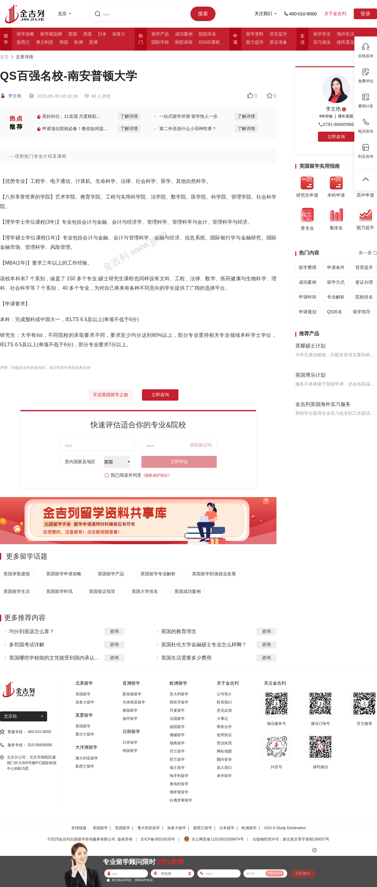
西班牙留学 (179, 702)
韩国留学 (130, 750)
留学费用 (307, 267)
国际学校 (160, 42)
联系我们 (224, 702)
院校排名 (207, 33)
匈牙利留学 (179, 776)
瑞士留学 (177, 767)
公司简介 (224, 694)
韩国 (63, 42)
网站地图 (224, 751)
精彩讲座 (184, 42)
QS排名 (334, 311)
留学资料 (255, 33)
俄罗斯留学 (179, 792)
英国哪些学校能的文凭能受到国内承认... (54, 657)
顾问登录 (224, 759)
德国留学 (177, 727)
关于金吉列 (335, 13)
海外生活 (345, 33)
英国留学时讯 (59, 591)
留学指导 (361, 311)
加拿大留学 (84, 702)
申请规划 (307, 311)
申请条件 (336, 267)
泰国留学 (130, 710)
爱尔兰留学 (84, 734)
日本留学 (130, 742)
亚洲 (93, 42)
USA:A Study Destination (285, 828)
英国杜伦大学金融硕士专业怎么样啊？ (204, 644)
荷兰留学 (177, 759)
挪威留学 (177, 735)
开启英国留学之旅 (110, 394)
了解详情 (129, 116)
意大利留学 (179, 694)
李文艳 (10, 95)
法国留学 (177, 718)
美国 (87, 33)
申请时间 (307, 296)
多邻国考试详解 (26, 644)
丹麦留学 (177, 710)
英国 (72, 33)
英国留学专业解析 (158, 573)
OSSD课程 (209, 42)
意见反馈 (224, 710)
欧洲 (78, 42)
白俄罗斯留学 (181, 800)
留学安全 (322, 33)
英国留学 (82, 726)
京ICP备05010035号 (157, 839)
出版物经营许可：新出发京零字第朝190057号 (291, 839)
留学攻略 (25, 33)
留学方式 (336, 282)
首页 (4, 56)
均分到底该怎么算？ (31, 631)
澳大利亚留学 (86, 758)
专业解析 (336, 296)
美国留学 (82, 694)
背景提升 (364, 267)
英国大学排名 (145, 591)
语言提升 (278, 33)
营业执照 (224, 743)
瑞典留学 (177, 743)
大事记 (222, 718)
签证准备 (278, 42)
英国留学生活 (16, 591)
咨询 (114, 631)
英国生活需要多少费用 (186, 657)
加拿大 (118, 33)
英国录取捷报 (16, 573)
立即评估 (179, 461)
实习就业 (322, 42)
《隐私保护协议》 (156, 475)
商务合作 (224, 727)
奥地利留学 (179, 784)
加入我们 (224, 767)
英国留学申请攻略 (63, 573)
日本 (102, 33)
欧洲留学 (249, 828)
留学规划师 (51, 33)
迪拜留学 (130, 718)
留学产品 (160, 33)
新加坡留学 (132, 694)
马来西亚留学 (134, 702)
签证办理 (364, 282)
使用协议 (224, 735)
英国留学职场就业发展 (214, 573)
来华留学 (224, 776)
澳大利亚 (44, 42)
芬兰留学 (177, 751)
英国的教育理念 (178, 631)
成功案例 (184, 33)
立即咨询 (160, 394)
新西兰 (23, 42)
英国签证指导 (102, 591)
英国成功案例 (187, 591)
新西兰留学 (84, 766)
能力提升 (255, 42)
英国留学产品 (111, 573)
